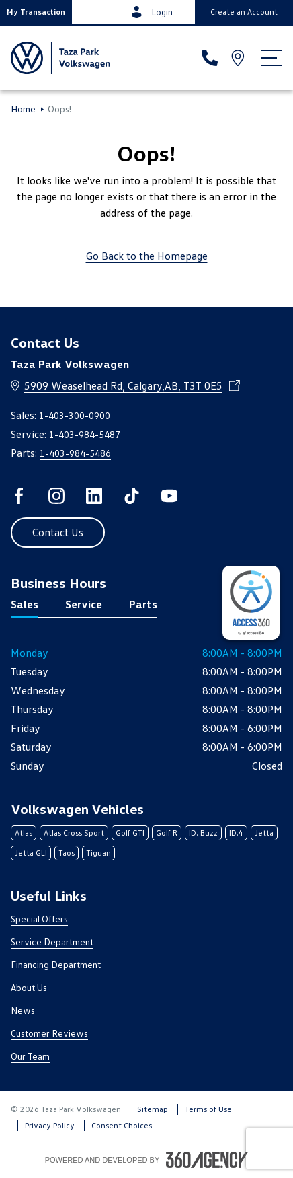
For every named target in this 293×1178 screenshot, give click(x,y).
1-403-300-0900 (74, 415)
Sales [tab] (24, 604)
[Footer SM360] (207, 1160)
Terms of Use (208, 1109)
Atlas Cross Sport (74, 832)
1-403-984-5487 (84, 434)
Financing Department (56, 964)
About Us (29, 987)
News (23, 1010)
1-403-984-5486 (75, 453)
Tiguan (98, 853)
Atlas (23, 832)
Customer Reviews (49, 1033)
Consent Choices (121, 1125)
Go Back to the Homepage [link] (147, 255)
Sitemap (152, 1109)
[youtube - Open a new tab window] (169, 496)
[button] (36, 12)
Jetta (264, 832)
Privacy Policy (50, 1125)
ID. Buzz (203, 832)
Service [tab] (83, 604)
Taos (66, 853)
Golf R (166, 832)
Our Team (30, 1056)
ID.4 (236, 832)
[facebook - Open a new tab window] (19, 496)
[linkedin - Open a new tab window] (94, 496)
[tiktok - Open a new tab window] (132, 496)
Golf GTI (130, 832)
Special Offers (39, 918)
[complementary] (251, 603)
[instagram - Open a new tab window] (56, 496)
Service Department (52, 941)
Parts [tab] (143, 604)
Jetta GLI (31, 853)
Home (23, 109)
